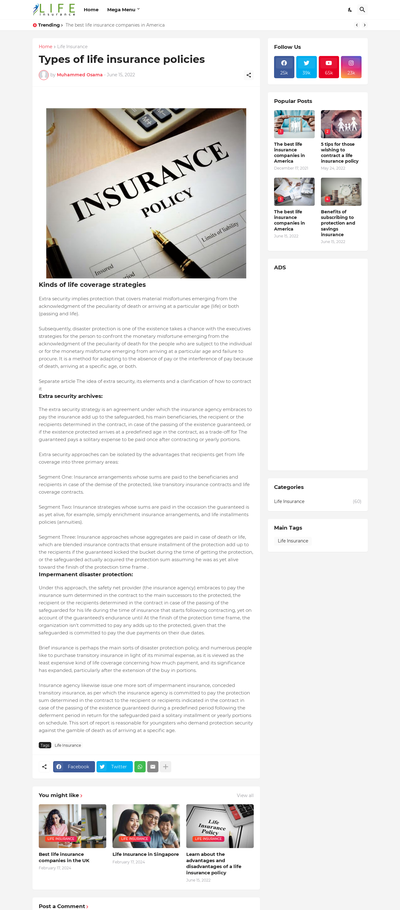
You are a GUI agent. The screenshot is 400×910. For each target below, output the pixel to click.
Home (91, 10)
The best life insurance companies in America (115, 25)
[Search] (362, 9)
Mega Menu (121, 10)
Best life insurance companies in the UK (64, 857)
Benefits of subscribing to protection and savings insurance (338, 223)
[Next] (365, 25)
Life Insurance (72, 46)
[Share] (249, 75)
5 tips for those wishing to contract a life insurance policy (339, 152)
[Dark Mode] (350, 9)
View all (245, 795)
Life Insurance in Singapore (145, 854)
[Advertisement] (318, 370)
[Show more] (165, 766)
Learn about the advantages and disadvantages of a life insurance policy (213, 863)
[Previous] (357, 25)
